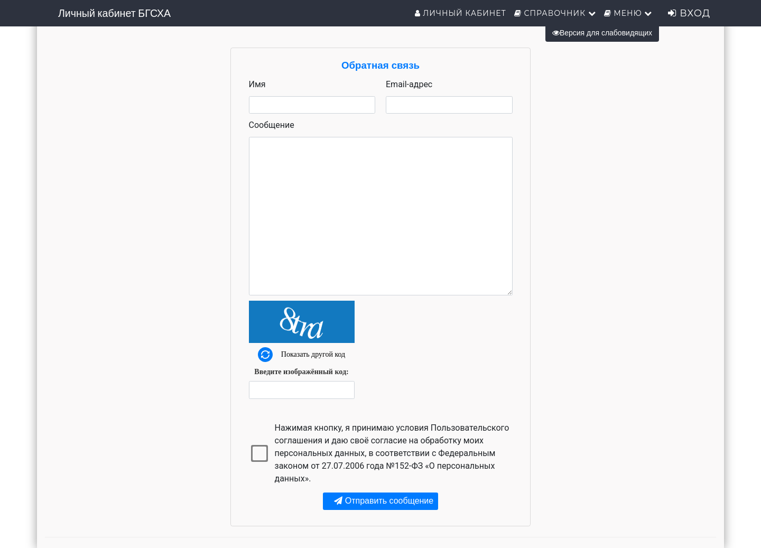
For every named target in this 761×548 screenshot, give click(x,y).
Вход (689, 13)
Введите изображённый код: (301, 372)
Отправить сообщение (383, 500)
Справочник (555, 13)
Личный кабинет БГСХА (114, 13)
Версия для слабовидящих (602, 33)
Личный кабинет (460, 13)
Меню (628, 13)
